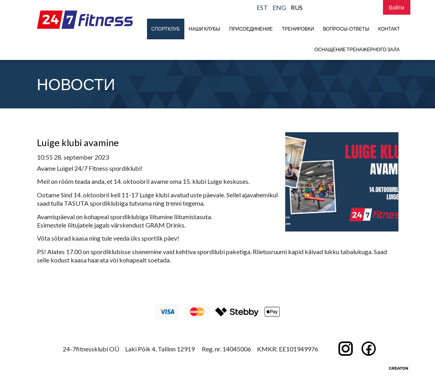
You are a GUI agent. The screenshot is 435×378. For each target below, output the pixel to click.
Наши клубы (204, 29)
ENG (279, 7)
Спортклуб (165, 29)
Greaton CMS (398, 368)
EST (262, 7)
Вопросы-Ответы (346, 29)
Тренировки (298, 29)
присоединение (251, 29)
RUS (297, 7)
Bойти (396, 7)
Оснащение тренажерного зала (357, 49)
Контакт (389, 29)
